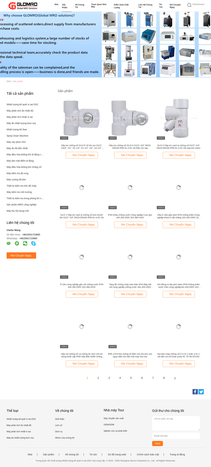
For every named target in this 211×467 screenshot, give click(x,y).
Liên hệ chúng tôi (145, 6)
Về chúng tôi (79, 6)
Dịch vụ (58, 431)
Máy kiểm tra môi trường (19, 192)
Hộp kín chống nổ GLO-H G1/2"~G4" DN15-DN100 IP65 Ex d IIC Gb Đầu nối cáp (130, 146)
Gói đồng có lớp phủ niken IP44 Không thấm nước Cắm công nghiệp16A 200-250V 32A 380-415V (178, 285)
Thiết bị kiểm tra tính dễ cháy (21, 185)
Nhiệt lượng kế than (17, 129)
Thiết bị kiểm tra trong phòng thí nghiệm (25, 198)
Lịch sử (58, 425)
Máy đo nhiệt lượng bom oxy (21, 123)
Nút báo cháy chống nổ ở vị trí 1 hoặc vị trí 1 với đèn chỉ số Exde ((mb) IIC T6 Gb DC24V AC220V (178, 355)
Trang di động (177, 454)
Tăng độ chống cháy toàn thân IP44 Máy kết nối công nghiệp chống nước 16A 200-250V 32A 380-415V (130, 285)
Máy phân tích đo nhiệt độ (20, 110)
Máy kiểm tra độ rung (17, 173)
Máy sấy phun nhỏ (16, 142)
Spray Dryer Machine (17, 135)
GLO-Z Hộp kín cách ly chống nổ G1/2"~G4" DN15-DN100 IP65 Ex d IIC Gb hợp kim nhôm (178, 146)
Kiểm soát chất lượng (121, 6)
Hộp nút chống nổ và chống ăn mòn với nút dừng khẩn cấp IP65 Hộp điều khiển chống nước (82, 355)
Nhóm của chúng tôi (64, 438)
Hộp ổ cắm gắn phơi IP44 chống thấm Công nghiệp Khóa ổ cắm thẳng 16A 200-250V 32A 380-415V (178, 216)
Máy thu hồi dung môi (18, 211)
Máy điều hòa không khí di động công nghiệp (25, 154)
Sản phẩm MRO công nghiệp (21, 204)
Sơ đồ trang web (117, 454)
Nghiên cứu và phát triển (115, 431)
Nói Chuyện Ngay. (175, 6)
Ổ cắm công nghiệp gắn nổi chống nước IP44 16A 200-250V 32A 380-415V (81, 285)
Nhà (56, 4)
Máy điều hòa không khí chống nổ (24, 167)
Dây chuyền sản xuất (114, 418)
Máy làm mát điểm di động (20, 160)
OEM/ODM (109, 424)
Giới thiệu (59, 419)
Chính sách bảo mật (148, 454)
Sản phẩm (64, 6)
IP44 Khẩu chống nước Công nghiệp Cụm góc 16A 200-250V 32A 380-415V (130, 216)
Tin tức (161, 5)
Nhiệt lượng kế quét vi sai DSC (22, 104)
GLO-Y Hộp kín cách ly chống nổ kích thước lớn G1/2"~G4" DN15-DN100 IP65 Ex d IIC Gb (82, 216)
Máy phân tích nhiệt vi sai (20, 117)
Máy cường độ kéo (16, 179)
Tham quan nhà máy (98, 5)
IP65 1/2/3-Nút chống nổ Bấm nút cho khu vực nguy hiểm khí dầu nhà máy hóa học (130, 355)
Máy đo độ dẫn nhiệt (17, 148)
